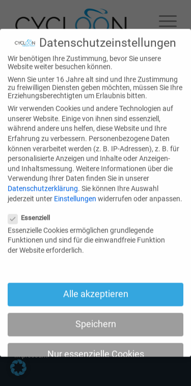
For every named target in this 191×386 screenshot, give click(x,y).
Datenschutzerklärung (43, 182)
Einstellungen (75, 192)
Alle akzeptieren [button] (95, 287)
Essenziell (33, 211)
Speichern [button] (95, 318)
